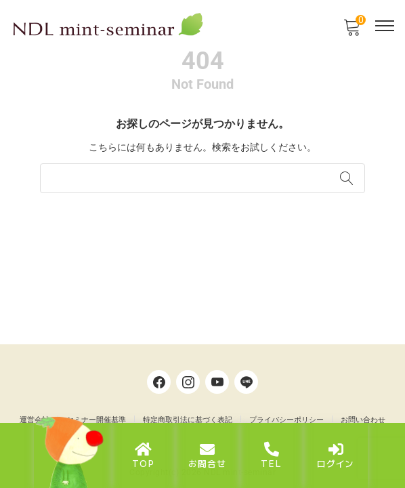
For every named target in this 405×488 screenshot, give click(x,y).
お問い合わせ (363, 419)
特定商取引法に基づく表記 (187, 419)
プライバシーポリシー (286, 419)
